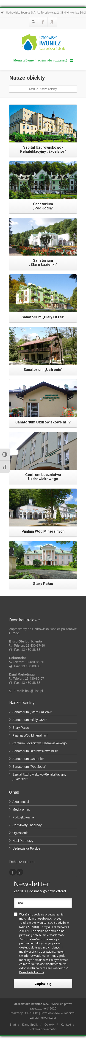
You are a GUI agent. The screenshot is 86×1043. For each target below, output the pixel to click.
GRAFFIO (31, 1013)
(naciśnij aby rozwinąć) (43, 60)
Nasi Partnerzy (22, 841)
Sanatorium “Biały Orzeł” (29, 720)
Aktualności (20, 802)
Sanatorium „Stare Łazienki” (32, 712)
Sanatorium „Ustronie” (28, 759)
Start (13, 1024)
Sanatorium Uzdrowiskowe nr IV (35, 751)
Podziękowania (23, 817)
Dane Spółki (30, 1024)
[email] (43, 903)
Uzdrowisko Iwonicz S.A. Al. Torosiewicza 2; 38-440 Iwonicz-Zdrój (43, 12)
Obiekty (49, 1024)
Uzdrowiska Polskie (26, 848)
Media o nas (21, 809)
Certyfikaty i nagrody (27, 825)
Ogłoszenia (20, 833)
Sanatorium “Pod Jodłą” (29, 766)
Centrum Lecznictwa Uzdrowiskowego (39, 743)
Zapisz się (43, 984)
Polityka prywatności (43, 1029)
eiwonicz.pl (48, 1017)
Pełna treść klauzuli (31, 972)
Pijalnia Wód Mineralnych (30, 735)
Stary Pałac (20, 727)
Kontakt (66, 1024)
